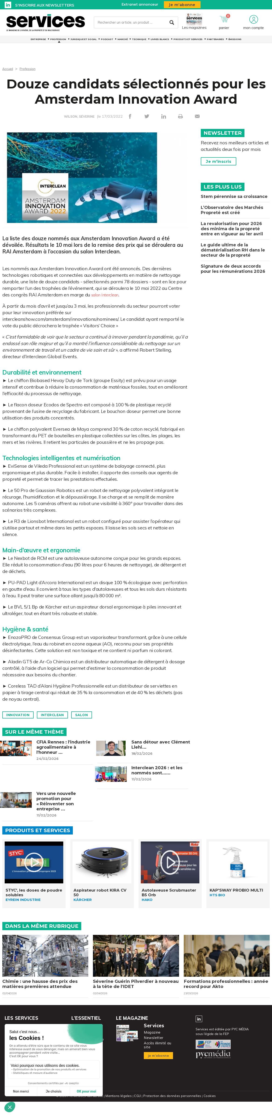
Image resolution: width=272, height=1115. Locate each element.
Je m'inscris (218, 161)
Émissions (234, 42)
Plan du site (96, 1109)
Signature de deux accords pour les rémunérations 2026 (233, 269)
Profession (58, 42)
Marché (122, 42)
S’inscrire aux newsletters (44, 5)
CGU (138, 1109)
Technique (139, 42)
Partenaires (215, 42)
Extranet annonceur (140, 4)
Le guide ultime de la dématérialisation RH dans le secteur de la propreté (233, 250)
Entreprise (38, 42)
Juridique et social (83, 42)
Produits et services (187, 42)
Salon (94, 715)
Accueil (8, 68)
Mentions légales (120, 1109)
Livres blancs (160, 42)
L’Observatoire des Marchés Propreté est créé (232, 210)
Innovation (20, 715)
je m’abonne (182, 5)
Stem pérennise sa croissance (234, 196)
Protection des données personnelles (171, 1109)
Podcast (107, 42)
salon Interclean (108, 295)
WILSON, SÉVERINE (79, 116)
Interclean (60, 715)
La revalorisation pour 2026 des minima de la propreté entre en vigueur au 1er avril (232, 229)
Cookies (208, 1109)
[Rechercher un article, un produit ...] (136, 24)
